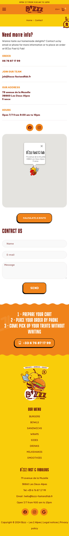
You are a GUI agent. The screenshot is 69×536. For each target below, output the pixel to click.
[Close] (41, 146)
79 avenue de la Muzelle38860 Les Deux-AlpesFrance (16, 96)
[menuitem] (57, 9)
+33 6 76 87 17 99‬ (36, 490)
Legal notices (50, 522)
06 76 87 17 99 (11, 60)
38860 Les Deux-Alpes (34, 484)
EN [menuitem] (56, 9)
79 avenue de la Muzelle (34, 478)
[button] (35, 171)
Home (29, 20)
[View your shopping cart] (63, 9)
